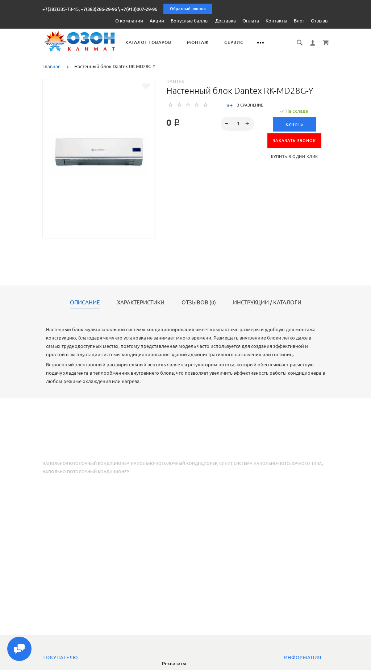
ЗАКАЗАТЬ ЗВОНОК (294, 140)
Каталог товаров (149, 42)
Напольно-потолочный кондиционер (85, 463)
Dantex (175, 81)
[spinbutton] (237, 124)
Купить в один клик (294, 156)
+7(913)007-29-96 (139, 9)
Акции (157, 20)
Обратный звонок (188, 9)
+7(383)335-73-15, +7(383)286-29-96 (79, 9)
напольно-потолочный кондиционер (174, 463)
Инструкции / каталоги (267, 302)
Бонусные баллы (190, 20)
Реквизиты (174, 663)
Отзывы (320, 20)
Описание (85, 302)
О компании (129, 20)
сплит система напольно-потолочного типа (270, 463)
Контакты (276, 20)
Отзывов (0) (199, 302)
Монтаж (198, 42)
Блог (299, 20)
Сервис (234, 42)
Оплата (250, 20)
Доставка (225, 20)
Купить (294, 124)
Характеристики (140, 302)
